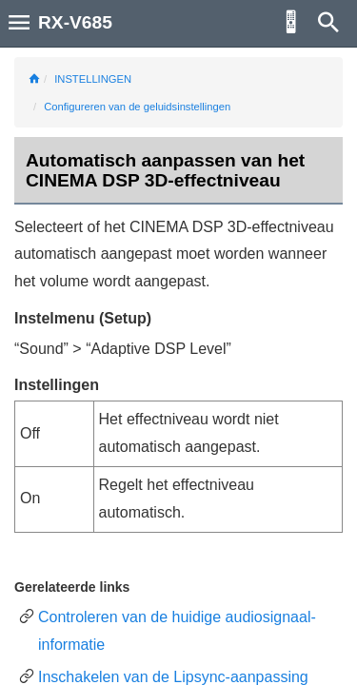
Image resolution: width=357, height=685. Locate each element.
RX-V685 (75, 22)
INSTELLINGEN (92, 79)
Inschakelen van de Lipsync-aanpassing (173, 677)
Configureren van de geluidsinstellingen (137, 106)
